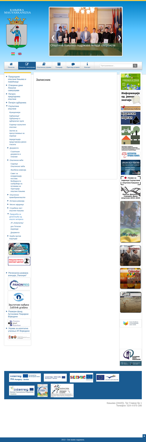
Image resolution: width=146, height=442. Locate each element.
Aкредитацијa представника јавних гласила (17, 141)
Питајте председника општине (14, 96)
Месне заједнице (17, 205)
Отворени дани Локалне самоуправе (15, 88)
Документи (14, 148)
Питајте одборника (17, 103)
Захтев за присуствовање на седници (16, 133)
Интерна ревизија (17, 201)
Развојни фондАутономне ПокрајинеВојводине (18, 314)
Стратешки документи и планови (16, 154)
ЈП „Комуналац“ (17, 223)
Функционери (14, 112)
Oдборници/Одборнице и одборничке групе (16, 118)
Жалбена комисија (18, 170)
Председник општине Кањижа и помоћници (17, 79)
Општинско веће (16, 160)
